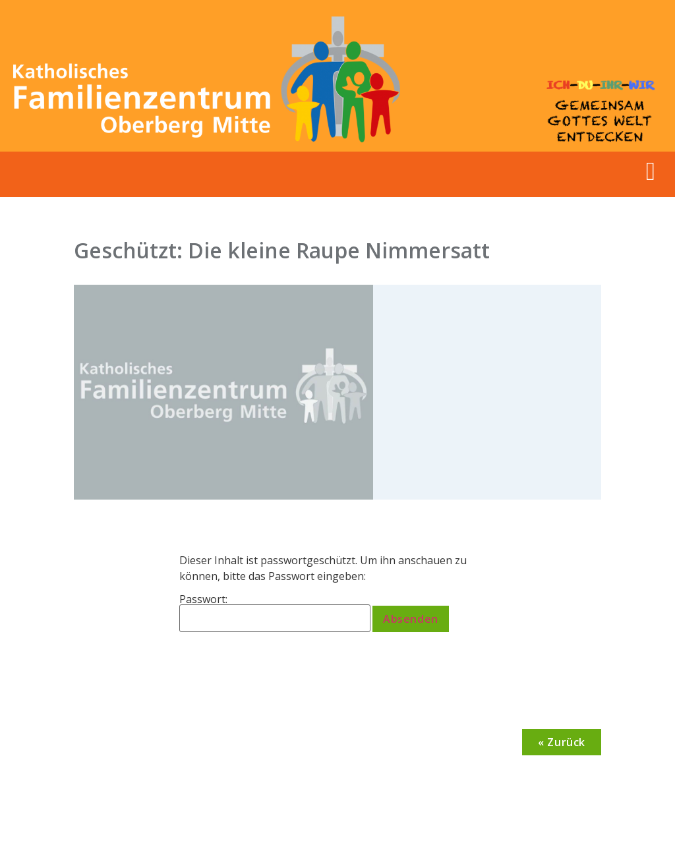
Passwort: (274, 613)
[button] (650, 171)
